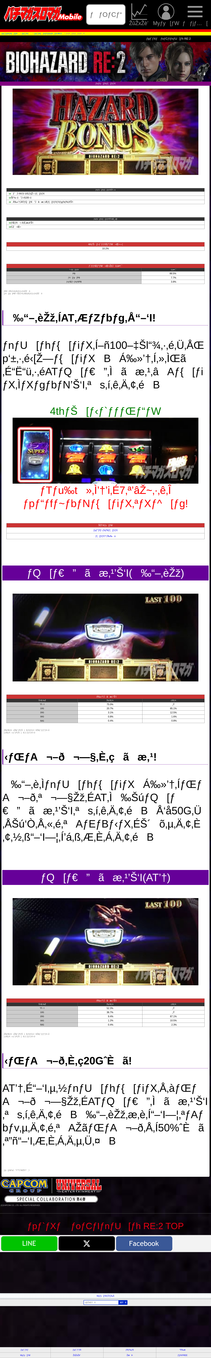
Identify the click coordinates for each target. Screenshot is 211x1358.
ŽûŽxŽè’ (139, 14)
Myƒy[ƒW (166, 14)
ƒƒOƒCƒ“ (106, 14)
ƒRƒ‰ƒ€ (130, 1350)
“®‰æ (182, 1350)
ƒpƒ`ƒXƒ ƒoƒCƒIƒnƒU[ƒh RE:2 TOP (105, 1226)
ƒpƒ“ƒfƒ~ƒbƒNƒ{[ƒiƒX (105, 530)
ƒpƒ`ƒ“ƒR (77, 1350)
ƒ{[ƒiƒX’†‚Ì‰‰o (105, 536)
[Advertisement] (88, 1272)
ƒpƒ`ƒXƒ (25, 1350)
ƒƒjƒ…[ (195, 14)
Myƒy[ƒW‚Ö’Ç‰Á (105, 1296)
